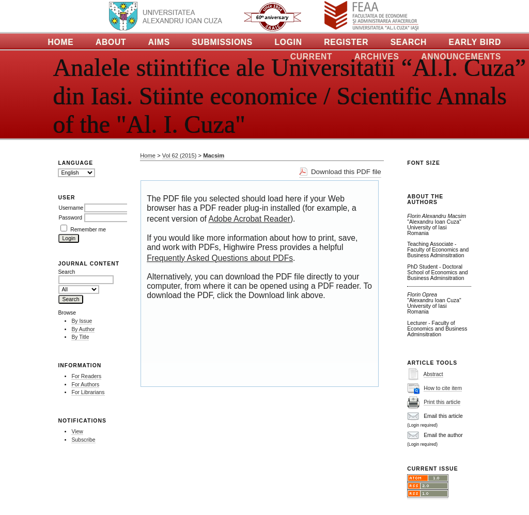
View (77, 431)
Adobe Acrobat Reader (249, 218)
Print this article (442, 402)
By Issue (81, 321)
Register (346, 42)
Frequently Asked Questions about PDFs (220, 258)
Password (70, 218)
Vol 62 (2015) (179, 155)
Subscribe (83, 440)
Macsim (213, 155)
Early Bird (475, 42)
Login (288, 42)
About (111, 42)
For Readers (86, 376)
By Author (83, 329)
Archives (376, 56)
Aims (159, 42)
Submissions (222, 42)
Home (61, 42)
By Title (80, 337)
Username (70, 208)
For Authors (85, 384)
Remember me (88, 229)
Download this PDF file (346, 172)
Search (409, 42)
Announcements (461, 56)
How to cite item (443, 388)
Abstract (433, 374)
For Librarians (87, 392)
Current (311, 56)
